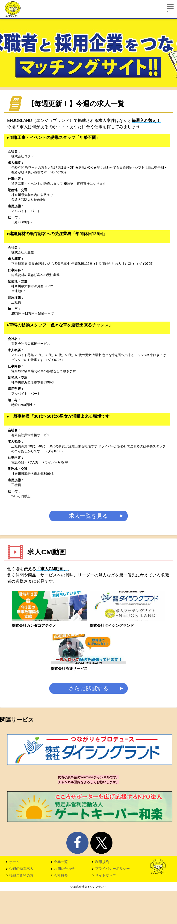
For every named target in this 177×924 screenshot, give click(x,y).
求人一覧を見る (88, 518)
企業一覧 (61, 895)
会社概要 (61, 909)
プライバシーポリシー (112, 902)
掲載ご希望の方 (21, 909)
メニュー (170, 8)
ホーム (14, 895)
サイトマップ (105, 909)
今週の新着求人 (21, 902)
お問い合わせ (64, 902)
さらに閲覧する (89, 721)
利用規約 (102, 895)
